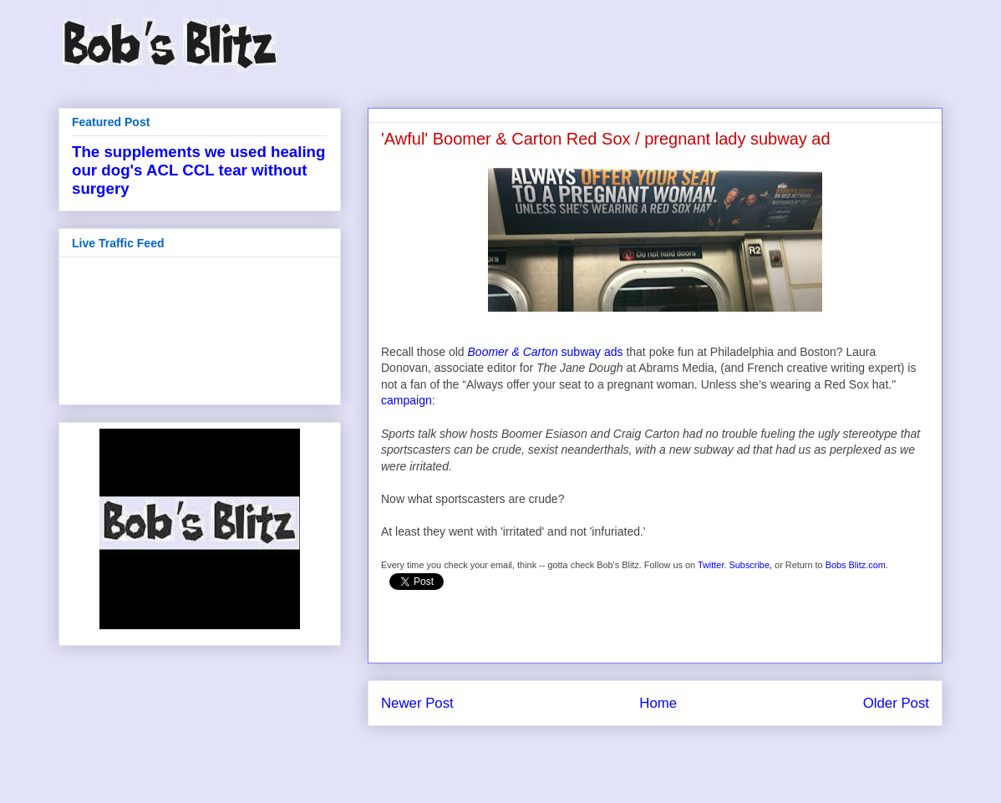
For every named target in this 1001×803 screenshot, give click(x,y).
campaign (406, 400)
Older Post (896, 703)
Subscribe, (751, 565)
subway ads (545, 351)
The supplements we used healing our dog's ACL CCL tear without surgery (198, 170)
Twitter (711, 565)
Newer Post (417, 703)
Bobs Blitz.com (856, 565)
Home (658, 703)
